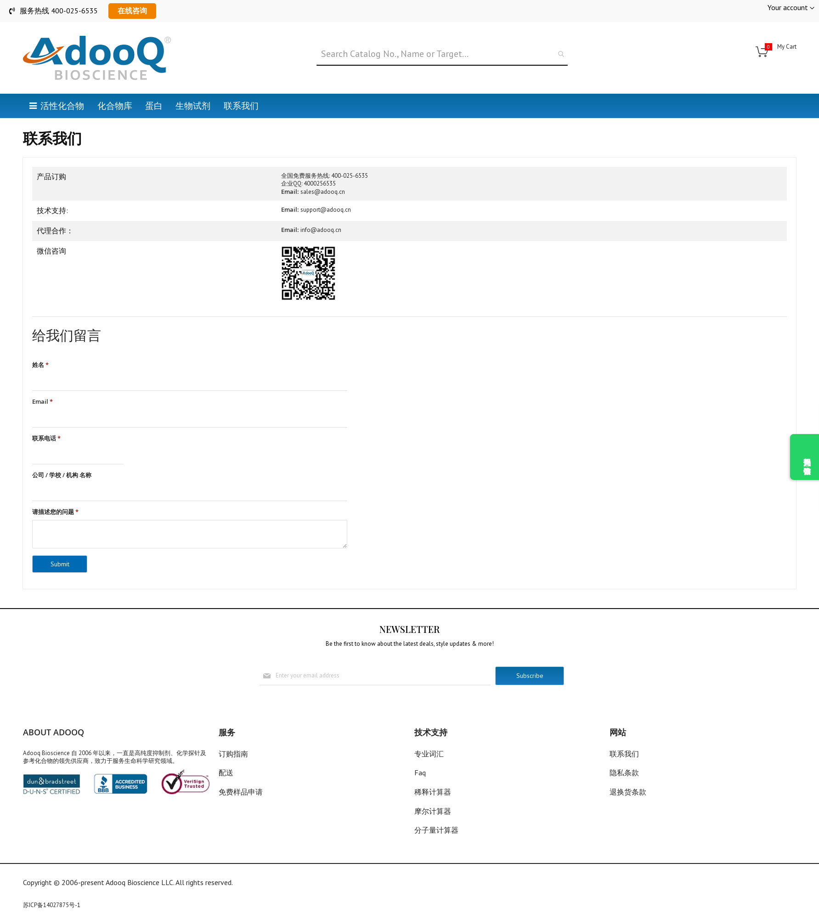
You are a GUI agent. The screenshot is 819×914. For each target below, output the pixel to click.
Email (42, 402)
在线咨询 (132, 10)
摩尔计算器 (432, 811)
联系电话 (46, 439)
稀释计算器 (432, 792)
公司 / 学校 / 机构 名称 (61, 476)
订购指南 (233, 753)
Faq (420, 773)
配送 (226, 773)
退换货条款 (628, 792)
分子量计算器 (436, 830)
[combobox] (442, 54)
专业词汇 (429, 753)
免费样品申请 (241, 792)
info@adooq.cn (320, 230)
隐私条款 (624, 773)
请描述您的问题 (55, 513)
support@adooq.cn (325, 210)
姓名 (40, 365)
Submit (60, 565)
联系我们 (624, 753)
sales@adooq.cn (322, 192)
